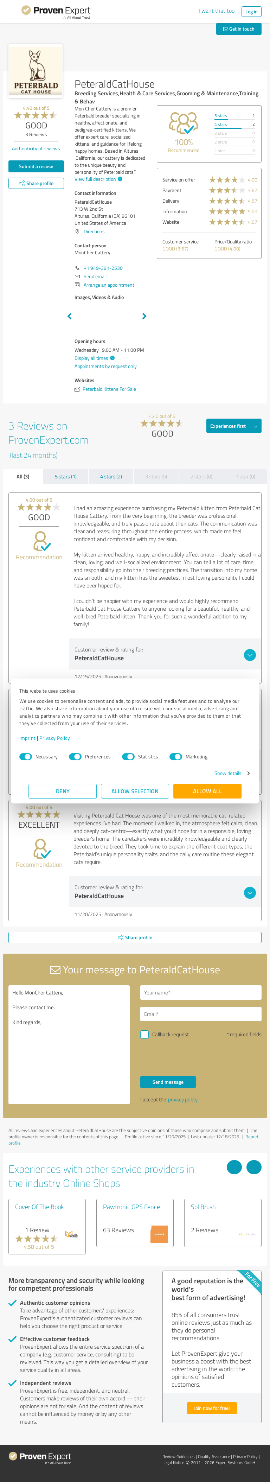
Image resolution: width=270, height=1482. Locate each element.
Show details (218, 773)
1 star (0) (245, 476)
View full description (98, 179)
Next (144, 316)
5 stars (220, 116)
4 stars (220, 124)
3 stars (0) (156, 476)
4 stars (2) (111, 476)
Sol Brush (203, 1206)
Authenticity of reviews (36, 148)
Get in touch (239, 28)
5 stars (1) (66, 476)
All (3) (23, 476)
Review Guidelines (178, 1456)
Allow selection (135, 791)
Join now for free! (212, 1408)
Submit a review (36, 166)
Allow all (207, 791)
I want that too (216, 10)
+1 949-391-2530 (103, 268)
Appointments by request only (106, 366)
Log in (251, 11)
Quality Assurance (214, 1456)
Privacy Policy (64, 737)
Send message (168, 1082)
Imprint (36, 737)
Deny (63, 791)
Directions (94, 231)
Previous (69, 316)
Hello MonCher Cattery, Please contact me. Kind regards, (69, 1044)
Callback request (170, 1034)
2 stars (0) (201, 476)
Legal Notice (173, 1462)
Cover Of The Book (39, 1206)
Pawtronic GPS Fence (131, 1206)
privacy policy (183, 1099)
